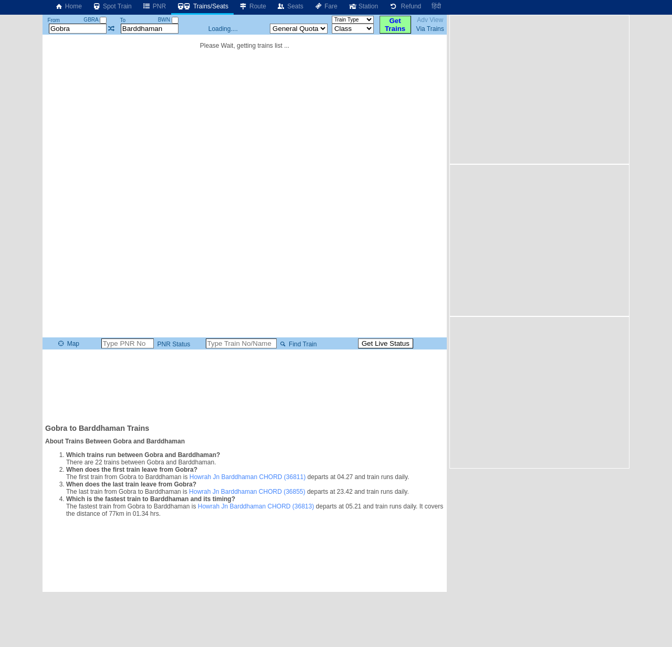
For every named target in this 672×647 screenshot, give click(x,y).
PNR (154, 6)
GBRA (95, 20)
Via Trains (430, 29)
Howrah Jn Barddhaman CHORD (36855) (247, 491)
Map (68, 343)
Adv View (430, 20)
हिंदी (436, 6)
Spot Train (112, 6)
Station (363, 6)
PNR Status (172, 344)
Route (252, 6)
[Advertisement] (245, 385)
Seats (290, 6)
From (54, 20)
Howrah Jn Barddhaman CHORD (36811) (248, 477)
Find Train (297, 344)
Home (68, 6)
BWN (168, 20)
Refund (404, 6)
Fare (326, 6)
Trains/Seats (202, 6)
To (122, 20)
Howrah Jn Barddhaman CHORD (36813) (256, 506)
